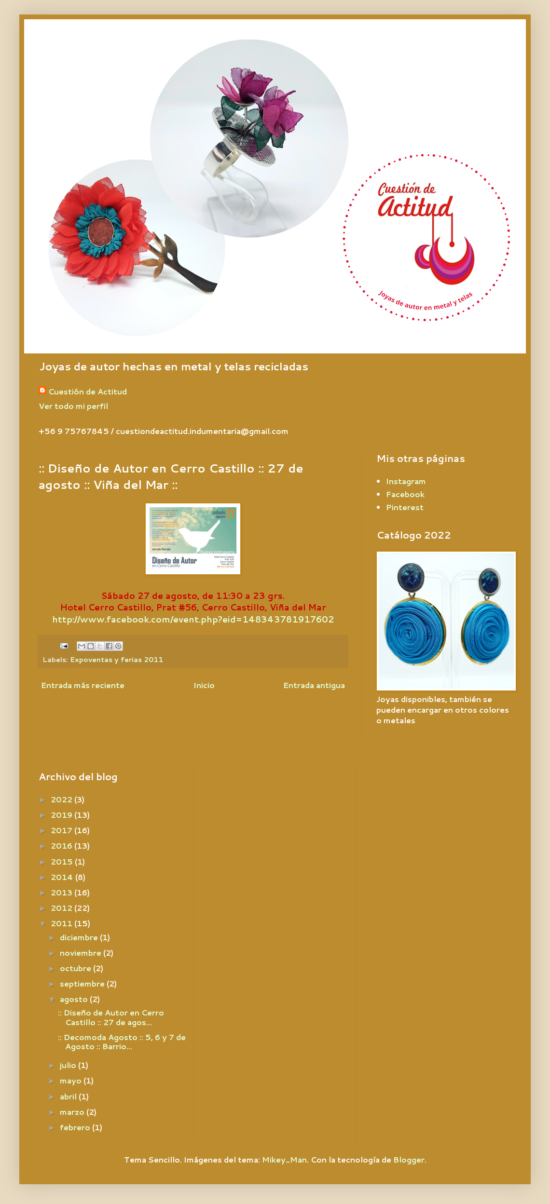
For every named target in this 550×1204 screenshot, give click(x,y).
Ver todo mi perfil (73, 405)
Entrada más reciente (82, 684)
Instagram (406, 481)
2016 (62, 845)
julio (69, 1064)
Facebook (405, 494)
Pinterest (405, 507)
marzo (73, 1111)
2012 (62, 907)
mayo (71, 1080)
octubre (76, 968)
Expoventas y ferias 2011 (116, 659)
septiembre (83, 983)
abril (69, 1096)
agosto (75, 998)
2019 (62, 814)
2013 (62, 892)
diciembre (80, 937)
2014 (63, 876)
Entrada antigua (314, 684)
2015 (63, 861)
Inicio (204, 684)
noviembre (81, 952)
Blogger (409, 1159)
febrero (76, 1127)
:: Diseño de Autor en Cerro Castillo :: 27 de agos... (111, 1017)
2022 (62, 799)
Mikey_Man (284, 1159)
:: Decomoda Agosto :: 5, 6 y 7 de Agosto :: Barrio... (122, 1041)
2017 (62, 830)
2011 (62, 923)
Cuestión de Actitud (87, 391)
